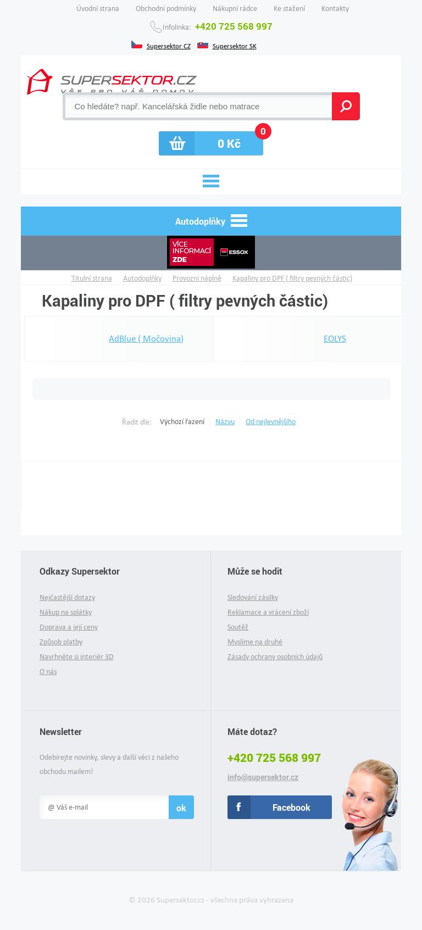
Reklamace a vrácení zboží (268, 612)
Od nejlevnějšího (271, 421)
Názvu (225, 421)
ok (181, 808)
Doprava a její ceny (69, 627)
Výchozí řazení (182, 421)
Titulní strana (91, 278)
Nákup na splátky (66, 612)
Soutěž (237, 627)
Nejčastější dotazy (67, 597)
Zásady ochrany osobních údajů (275, 656)
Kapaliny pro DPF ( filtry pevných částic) (292, 278)
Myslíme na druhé (254, 642)
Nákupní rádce (235, 8)
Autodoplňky (142, 278)
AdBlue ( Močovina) (121, 338)
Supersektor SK (235, 45)
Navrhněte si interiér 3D (77, 656)
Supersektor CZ (169, 45)
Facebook (291, 807)
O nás (48, 671)
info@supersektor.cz (262, 777)
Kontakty (335, 8)
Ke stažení (289, 8)
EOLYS (310, 338)
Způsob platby (61, 642)
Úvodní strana (97, 8)
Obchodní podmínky (166, 8)
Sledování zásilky (252, 597)
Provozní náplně (197, 278)
